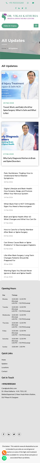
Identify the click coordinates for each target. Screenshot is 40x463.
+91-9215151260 (15, 3)
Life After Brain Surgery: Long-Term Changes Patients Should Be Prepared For (19, 257)
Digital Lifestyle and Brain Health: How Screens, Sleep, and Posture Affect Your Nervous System (18, 191)
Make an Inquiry (10, 26)
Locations (5, 367)
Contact (4, 371)
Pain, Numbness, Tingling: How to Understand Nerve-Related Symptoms (18, 175)
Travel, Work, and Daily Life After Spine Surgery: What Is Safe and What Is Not (19, 110)
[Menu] (36, 25)
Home (4, 48)
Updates (4, 364)
